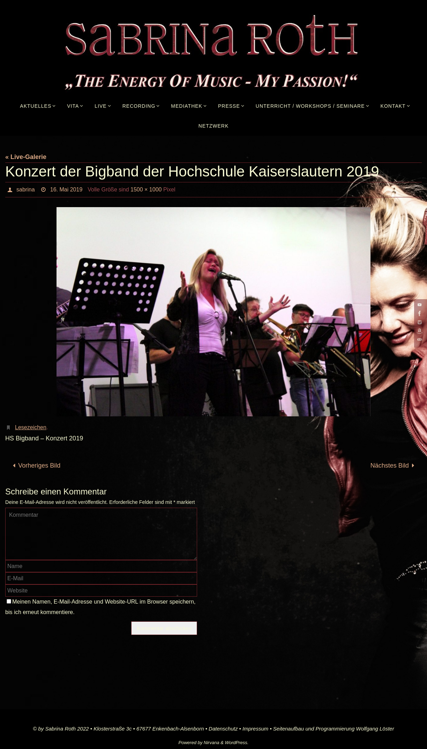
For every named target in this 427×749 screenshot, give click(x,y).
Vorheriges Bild (34, 465)
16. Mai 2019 (66, 189)
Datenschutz (223, 729)
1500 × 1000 (146, 189)
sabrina (25, 189)
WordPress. (237, 742)
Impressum (255, 729)
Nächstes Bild (394, 465)
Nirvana (211, 742)
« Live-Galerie (25, 156)
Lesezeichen (30, 427)
